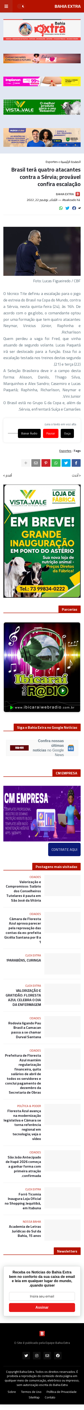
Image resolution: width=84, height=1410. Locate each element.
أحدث (75, 475)
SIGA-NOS (19, 748)
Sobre (12, 1392)
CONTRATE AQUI (64, 849)
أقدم (9, 475)
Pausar (50, 433)
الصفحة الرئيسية (70, 161)
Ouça (67, 433)
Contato (50, 1397)
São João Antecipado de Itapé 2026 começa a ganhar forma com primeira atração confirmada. (23, 1166)
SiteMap (34, 1397)
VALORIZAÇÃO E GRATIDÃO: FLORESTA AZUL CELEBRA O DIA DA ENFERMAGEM (23, 997)
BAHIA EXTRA (68, 6)
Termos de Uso (31, 1392)
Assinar (42, 1307)
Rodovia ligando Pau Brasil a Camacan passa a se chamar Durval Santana (24, 1030)
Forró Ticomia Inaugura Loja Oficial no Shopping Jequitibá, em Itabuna (23, 1201)
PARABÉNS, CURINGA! (23, 960)
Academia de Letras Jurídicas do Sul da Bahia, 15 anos (25, 1231)
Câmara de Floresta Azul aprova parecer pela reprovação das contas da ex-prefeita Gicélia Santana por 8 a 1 (22, 930)
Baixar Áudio (29, 433)
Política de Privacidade (62, 1392)
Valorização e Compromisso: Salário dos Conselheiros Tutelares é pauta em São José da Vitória (23, 891)
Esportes (52, 161)
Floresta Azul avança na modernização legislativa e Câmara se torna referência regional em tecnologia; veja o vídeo (22, 1125)
